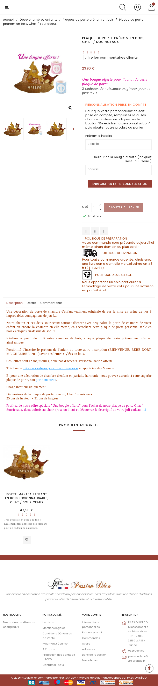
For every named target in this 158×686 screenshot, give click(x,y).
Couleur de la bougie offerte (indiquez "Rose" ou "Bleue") (122, 159)
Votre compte (91, 614)
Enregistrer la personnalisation (120, 184)
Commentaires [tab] (51, 303)
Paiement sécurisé (55, 644)
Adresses (88, 649)
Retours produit (92, 632)
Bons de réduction (94, 655)
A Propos (49, 649)
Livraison (48, 622)
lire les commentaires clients (111, 57)
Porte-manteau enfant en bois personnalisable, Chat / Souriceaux (26, 498)
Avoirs (86, 644)
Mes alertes (90, 660)
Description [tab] (14, 303)
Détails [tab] (31, 303)
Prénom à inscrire (98, 136)
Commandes (91, 638)
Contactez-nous (54, 665)
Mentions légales (54, 628)
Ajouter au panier (123, 207)
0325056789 (136, 651)
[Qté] (95, 207)
